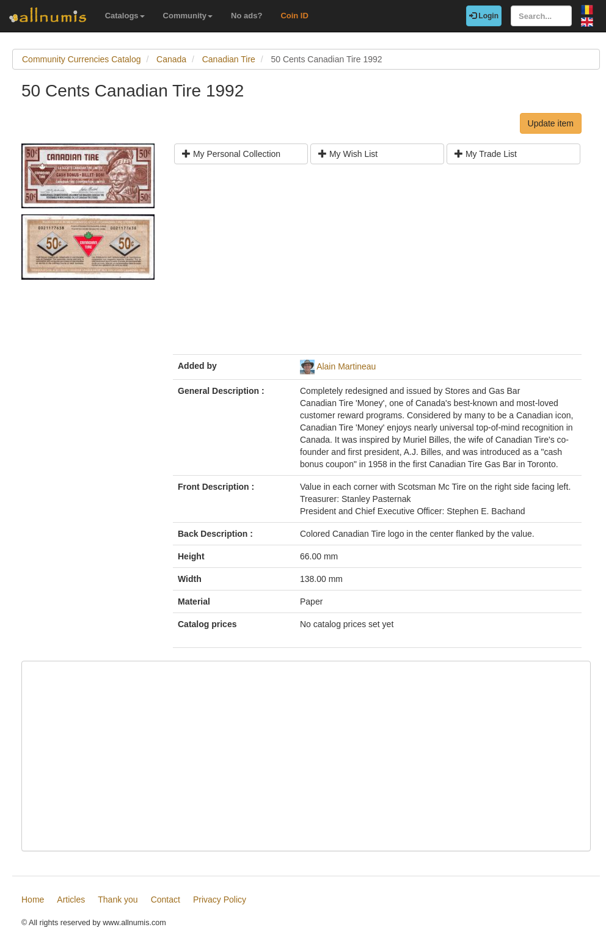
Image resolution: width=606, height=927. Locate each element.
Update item (551, 123)
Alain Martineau (346, 366)
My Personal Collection (231, 154)
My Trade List (485, 154)
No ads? (246, 15)
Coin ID (294, 15)
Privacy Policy (219, 899)
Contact (165, 899)
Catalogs (125, 15)
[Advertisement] (377, 263)
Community (188, 15)
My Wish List (348, 154)
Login (483, 16)
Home (32, 899)
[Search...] (541, 15)
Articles (71, 899)
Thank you (117, 899)
